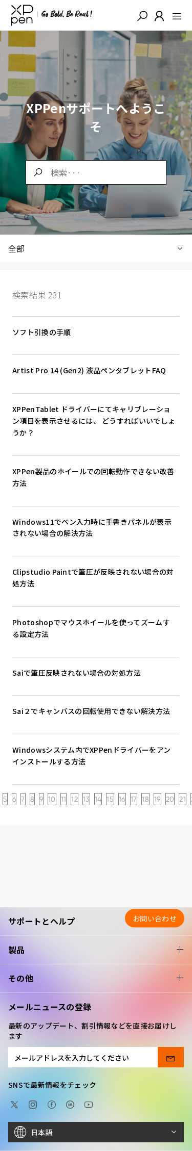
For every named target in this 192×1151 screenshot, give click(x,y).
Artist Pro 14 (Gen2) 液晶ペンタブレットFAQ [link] (89, 370)
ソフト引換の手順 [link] (41, 332)
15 (110, 799)
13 (86, 799)
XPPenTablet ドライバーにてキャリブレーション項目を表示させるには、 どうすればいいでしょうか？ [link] (93, 421)
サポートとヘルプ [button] (96, 921)
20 (170, 799)
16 (122, 799)
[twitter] (14, 1103)
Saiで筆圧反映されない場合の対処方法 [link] (76, 673)
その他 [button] (96, 978)
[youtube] (88, 1103)
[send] (171, 1057)
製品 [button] (96, 950)
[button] (142, 15)
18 (145, 799)
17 (134, 799)
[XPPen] (52, 15)
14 (98, 799)
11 (64, 799)
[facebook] (52, 1103)
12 (74, 799)
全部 (96, 248)
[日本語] (96, 1132)
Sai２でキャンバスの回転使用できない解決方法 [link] (91, 711)
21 (182, 799)
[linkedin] (70, 1103)
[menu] (173, 15)
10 (52, 799)
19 (157, 799)
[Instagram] (33, 1103)
